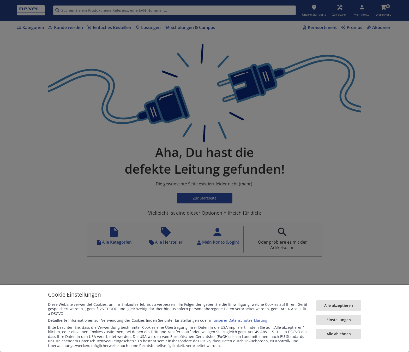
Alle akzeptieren (338, 305)
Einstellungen (339, 319)
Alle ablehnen (339, 333)
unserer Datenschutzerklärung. (241, 320)
